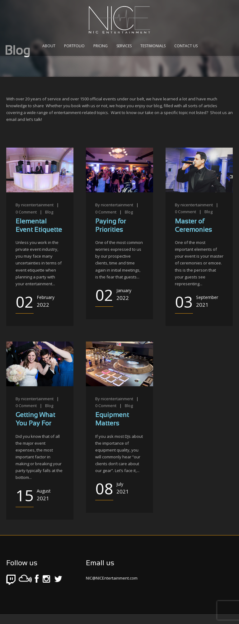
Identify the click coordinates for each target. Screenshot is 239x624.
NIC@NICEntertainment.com (112, 578)
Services (124, 45)
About (48, 45)
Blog (49, 212)
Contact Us (186, 45)
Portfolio (74, 45)
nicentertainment (37, 205)
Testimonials (153, 45)
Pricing (100, 45)
